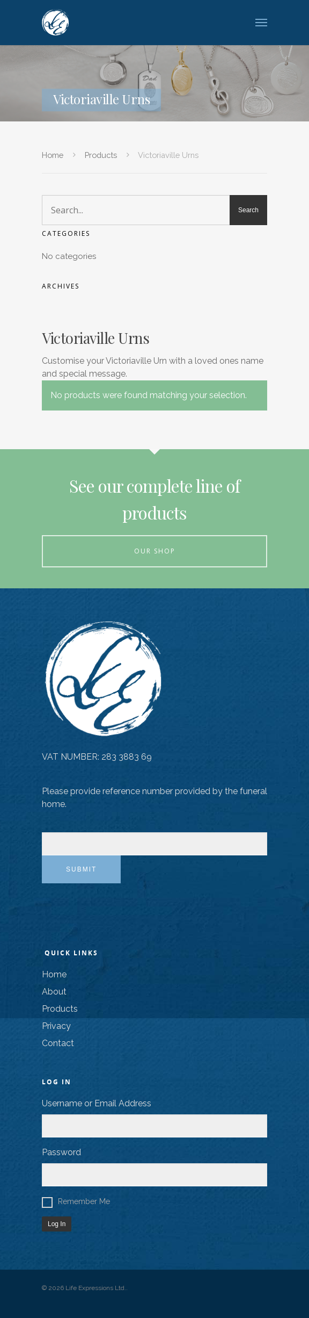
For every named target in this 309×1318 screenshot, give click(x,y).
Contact (58, 1043)
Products (101, 155)
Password (61, 1152)
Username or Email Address (96, 1103)
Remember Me (76, 1201)
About (54, 991)
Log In (56, 1224)
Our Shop (154, 551)
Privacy (56, 1026)
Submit (81, 869)
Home (52, 155)
